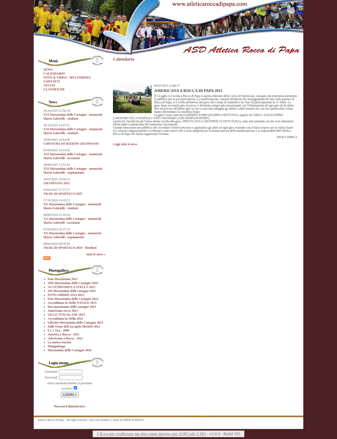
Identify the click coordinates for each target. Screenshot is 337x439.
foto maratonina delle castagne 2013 (72, 307)
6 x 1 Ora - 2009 (58, 330)
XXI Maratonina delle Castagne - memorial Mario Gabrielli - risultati (72, 131)
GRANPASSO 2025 (56, 183)
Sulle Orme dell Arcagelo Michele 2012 (74, 326)
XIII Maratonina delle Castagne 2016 (73, 283)
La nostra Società (59, 342)
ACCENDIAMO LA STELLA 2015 (71, 287)
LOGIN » (70, 395)
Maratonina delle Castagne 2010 (69, 350)
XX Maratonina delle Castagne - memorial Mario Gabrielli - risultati (72, 206)
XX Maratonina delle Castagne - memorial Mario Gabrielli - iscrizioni (72, 221)
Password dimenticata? (70, 406)
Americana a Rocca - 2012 (65, 338)
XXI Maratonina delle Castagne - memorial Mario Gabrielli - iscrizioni (72, 156)
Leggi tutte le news (125, 144)
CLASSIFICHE (54, 89)
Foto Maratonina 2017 (63, 279)
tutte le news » (96, 254)
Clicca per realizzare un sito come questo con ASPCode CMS (151, 434)
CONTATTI (51, 81)
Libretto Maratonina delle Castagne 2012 (75, 322)
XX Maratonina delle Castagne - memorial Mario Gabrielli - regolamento (72, 235)
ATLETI (49, 85)
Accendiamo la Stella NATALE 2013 (72, 303)
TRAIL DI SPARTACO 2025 (62, 194)
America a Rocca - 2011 (64, 334)
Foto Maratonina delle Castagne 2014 (73, 299)
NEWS (48, 69)
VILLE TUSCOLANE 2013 (66, 314)
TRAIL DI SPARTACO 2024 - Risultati (70, 248)
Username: (51, 371)
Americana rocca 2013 (63, 311)
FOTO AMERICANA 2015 (66, 295)
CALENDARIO (54, 73)
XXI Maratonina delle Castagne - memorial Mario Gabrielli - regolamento (72, 170)
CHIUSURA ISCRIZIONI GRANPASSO (71, 143)
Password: (51, 377)
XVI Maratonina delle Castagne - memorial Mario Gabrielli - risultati (72, 116)
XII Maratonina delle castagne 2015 (72, 291)
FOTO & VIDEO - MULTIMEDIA (67, 77)
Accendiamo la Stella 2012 (65, 318)
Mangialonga (56, 346)
